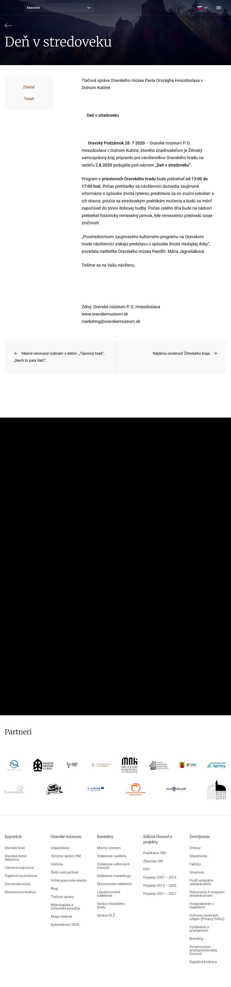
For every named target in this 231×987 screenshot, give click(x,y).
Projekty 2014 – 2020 (159, 885)
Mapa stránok (61, 916)
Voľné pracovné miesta (68, 880)
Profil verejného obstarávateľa (201, 882)
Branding (196, 938)
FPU (146, 869)
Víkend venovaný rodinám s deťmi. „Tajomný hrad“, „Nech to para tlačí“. (59, 357)
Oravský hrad (15, 848)
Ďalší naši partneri (65, 872)
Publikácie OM (154, 853)
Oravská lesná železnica (15, 857)
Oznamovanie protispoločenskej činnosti (203, 950)
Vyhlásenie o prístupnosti (199, 928)
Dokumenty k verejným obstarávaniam (206, 893)
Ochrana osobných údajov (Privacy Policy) (206, 917)
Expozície (33, 7)
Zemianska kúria (17, 884)
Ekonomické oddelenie (114, 884)
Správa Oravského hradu (111, 905)
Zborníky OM (153, 861)
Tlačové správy (62, 897)
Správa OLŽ (106, 915)
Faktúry (195, 864)
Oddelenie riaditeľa (111, 856)
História (57, 864)
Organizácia (60, 848)
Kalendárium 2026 (65, 925)
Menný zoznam (109, 848)
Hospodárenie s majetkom (201, 905)
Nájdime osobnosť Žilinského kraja (181, 353)
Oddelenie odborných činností (113, 866)
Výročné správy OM (66, 856)
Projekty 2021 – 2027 (159, 894)
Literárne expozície (19, 868)
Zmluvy (195, 848)
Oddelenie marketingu (114, 876)
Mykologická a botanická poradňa (65, 906)
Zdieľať (29, 87)
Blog (54, 888)
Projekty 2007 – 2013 (159, 877)
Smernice (196, 872)
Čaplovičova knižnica (21, 876)
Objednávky (198, 856)
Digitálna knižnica (203, 962)
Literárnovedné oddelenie (108, 893)
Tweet (29, 99)
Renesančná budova (20, 892)
